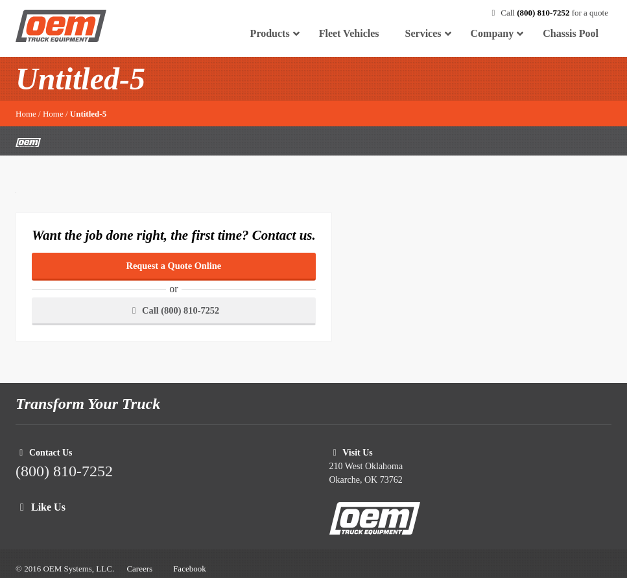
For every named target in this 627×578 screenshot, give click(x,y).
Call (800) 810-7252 (174, 310)
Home (26, 114)
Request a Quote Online (174, 265)
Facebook (189, 568)
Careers (139, 568)
